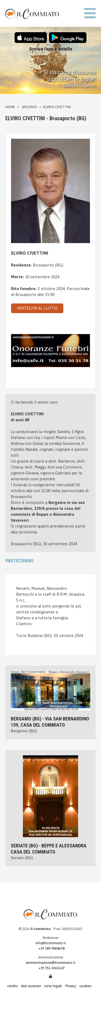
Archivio (29, 107)
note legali (53, 986)
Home (10, 107)
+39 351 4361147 (50, 968)
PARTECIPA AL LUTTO (37, 308)
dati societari (31, 986)
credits (12, 986)
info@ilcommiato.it (51, 943)
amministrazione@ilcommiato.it (50, 963)
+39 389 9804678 (50, 948)
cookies (85, 986)
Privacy (70, 986)
